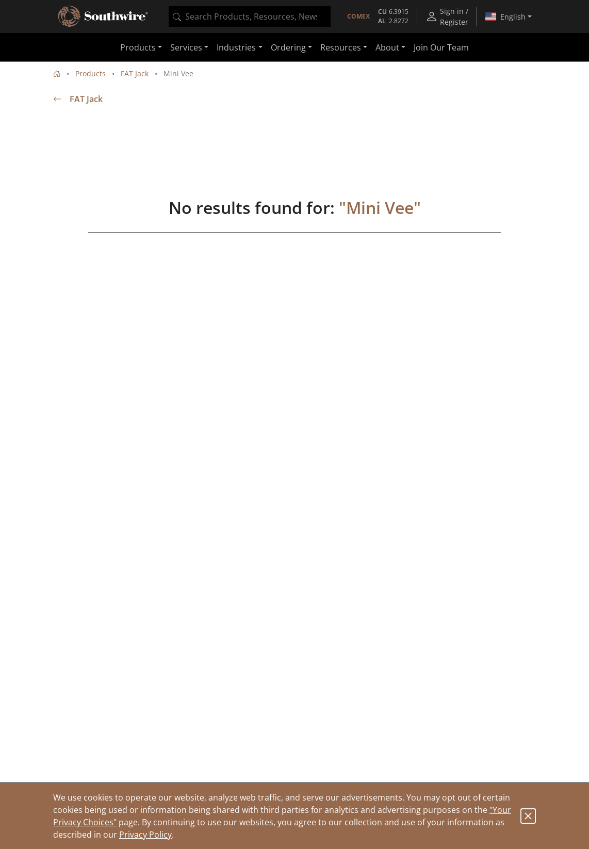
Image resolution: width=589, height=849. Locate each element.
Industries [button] (236, 47)
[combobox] (250, 16)
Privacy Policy (145, 834)
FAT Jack (135, 73)
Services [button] (186, 47)
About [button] (387, 47)
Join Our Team (441, 47)
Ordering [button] (288, 47)
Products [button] (138, 47)
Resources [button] (340, 47)
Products (90, 73)
